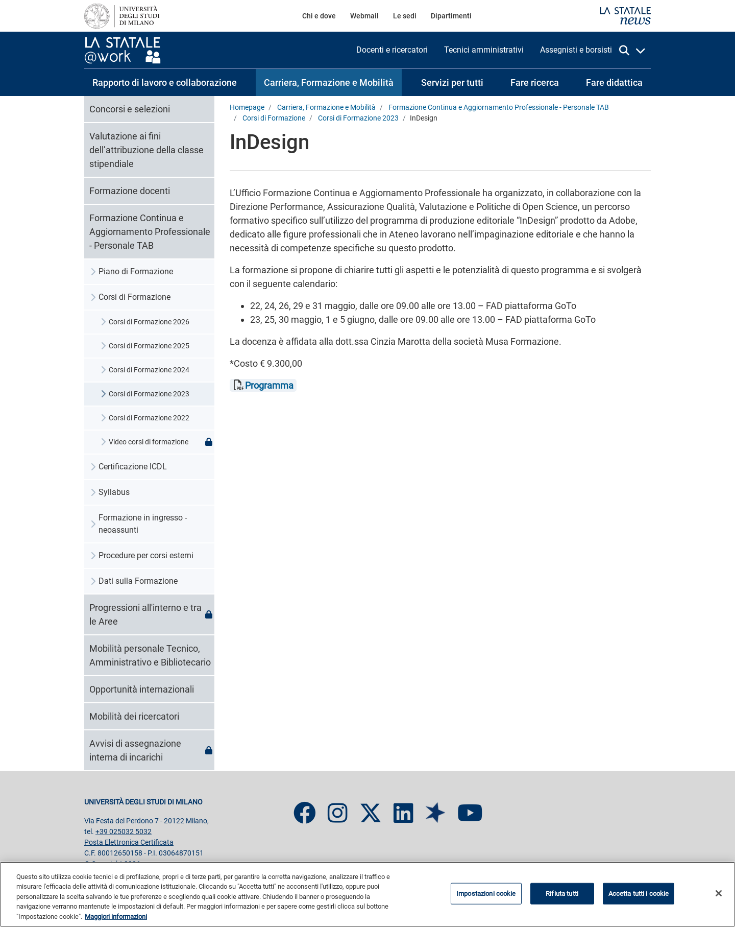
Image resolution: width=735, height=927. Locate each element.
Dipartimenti (451, 16)
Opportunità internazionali (141, 689)
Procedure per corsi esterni (146, 555)
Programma (269, 385)
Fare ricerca (534, 82)
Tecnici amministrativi (484, 50)
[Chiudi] (718, 896)
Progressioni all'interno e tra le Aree (151, 614)
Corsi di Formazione (134, 297)
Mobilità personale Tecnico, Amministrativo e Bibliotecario (150, 655)
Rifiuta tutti (562, 896)
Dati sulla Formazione (138, 581)
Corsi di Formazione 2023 (149, 394)
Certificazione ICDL (133, 466)
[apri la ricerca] (632, 50)
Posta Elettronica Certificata (129, 842)
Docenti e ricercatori (392, 50)
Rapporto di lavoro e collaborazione (164, 82)
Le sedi (404, 16)
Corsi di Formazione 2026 (149, 322)
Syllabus (114, 492)
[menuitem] (319, 16)
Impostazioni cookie (486, 896)
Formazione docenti (129, 190)
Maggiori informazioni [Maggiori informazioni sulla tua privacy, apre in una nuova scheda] (116, 920)
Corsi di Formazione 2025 (149, 346)
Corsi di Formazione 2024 (149, 370)
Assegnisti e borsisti (576, 50)
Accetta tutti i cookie (638, 896)
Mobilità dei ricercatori (134, 716)
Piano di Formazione (136, 271)
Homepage (247, 107)
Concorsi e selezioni (129, 109)
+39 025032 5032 (123, 831)
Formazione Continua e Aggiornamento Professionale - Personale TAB (149, 231)
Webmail (364, 16)
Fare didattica (614, 82)
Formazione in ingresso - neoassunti (143, 524)
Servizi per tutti (452, 82)
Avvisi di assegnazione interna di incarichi (151, 750)
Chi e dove (319, 16)
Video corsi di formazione (161, 442)
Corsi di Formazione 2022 (149, 418)
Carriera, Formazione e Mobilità (329, 82)
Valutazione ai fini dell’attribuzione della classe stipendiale (146, 150)
